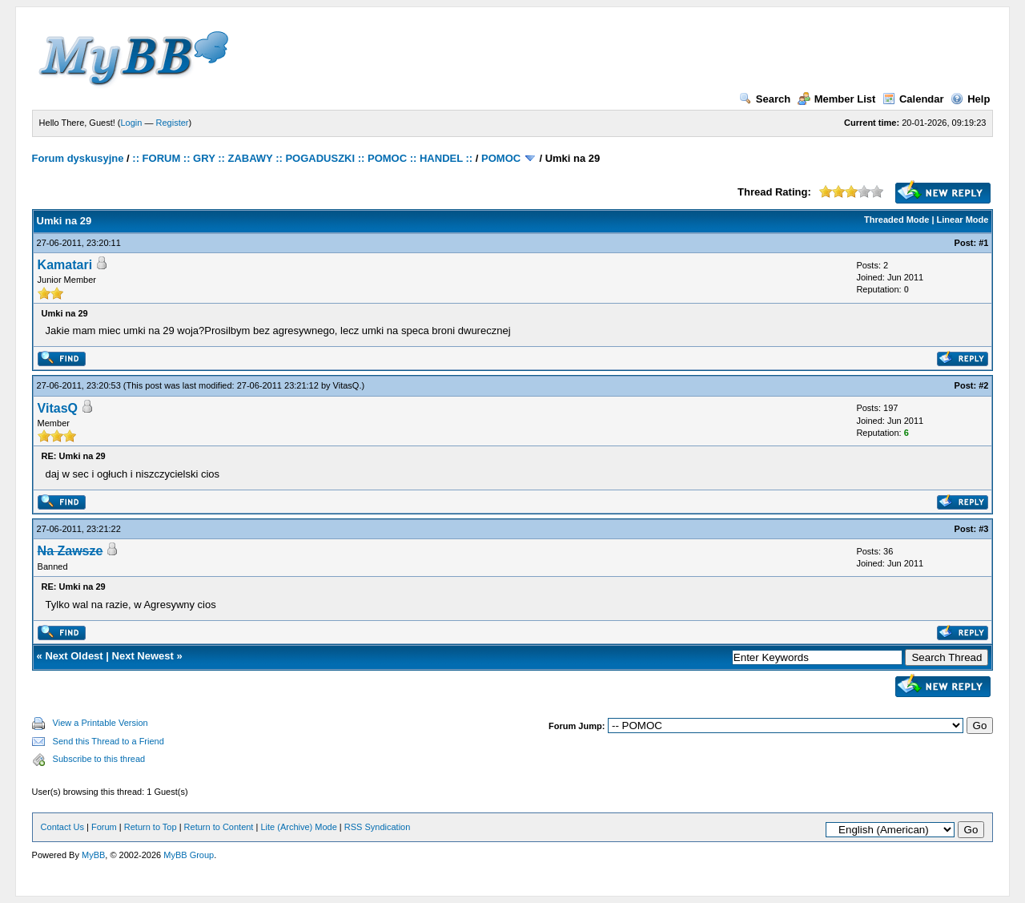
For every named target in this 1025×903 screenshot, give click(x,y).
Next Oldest (73, 656)
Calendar (913, 99)
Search (764, 99)
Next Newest (143, 656)
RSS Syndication (377, 827)
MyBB (93, 855)
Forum (104, 827)
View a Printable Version (100, 723)
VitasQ (346, 385)
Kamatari (65, 265)
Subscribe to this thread (99, 759)
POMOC (501, 158)
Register (172, 122)
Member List (837, 99)
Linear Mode (963, 219)
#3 (983, 529)
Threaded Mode (896, 219)
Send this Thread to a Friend (108, 741)
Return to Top (150, 827)
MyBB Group (188, 855)
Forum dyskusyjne (78, 158)
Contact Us (62, 827)
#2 (983, 385)
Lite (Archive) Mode (298, 827)
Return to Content (219, 827)
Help (970, 99)
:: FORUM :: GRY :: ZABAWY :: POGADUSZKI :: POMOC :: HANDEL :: (302, 158)
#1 (983, 243)
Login (132, 122)
